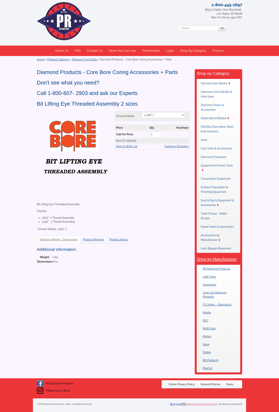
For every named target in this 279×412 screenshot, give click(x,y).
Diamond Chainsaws (213, 157)
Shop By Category (193, 51)
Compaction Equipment (215, 178)
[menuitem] (62, 51)
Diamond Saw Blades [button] (215, 83)
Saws (204, 139)
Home (41, 59)
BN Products (211, 360)
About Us (61, 51)
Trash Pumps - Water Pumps (214, 216)
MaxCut (207, 368)
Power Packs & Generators (217, 226)
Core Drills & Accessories (216, 148)
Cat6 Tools (209, 276)
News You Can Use (122, 51)
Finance (217, 51)
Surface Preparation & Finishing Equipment (214, 189)
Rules (229, 384)
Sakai (206, 344)
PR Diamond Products (216, 268)
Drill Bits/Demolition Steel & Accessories (217, 129)
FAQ (78, 51)
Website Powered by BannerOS (201, 404)
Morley (207, 336)
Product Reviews (93, 239)
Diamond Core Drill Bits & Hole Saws (216, 94)
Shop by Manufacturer (217, 259)
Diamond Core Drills (84, 59)
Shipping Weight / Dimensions (58, 239)
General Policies (210, 384)
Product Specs (118, 239)
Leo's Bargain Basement (216, 248)
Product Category (58, 59)
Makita (207, 312)
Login (170, 51)
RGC (205, 320)
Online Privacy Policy (182, 384)
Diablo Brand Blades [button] (215, 118)
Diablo (207, 352)
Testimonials (151, 51)
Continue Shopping (176, 146)
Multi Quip (209, 328)
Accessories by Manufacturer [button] (210, 237)
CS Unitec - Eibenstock (217, 304)
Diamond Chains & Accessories (212, 107)
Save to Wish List (126, 146)
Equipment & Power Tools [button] (217, 168)
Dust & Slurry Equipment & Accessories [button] (217, 203)
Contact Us (95, 51)
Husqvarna (209, 284)
